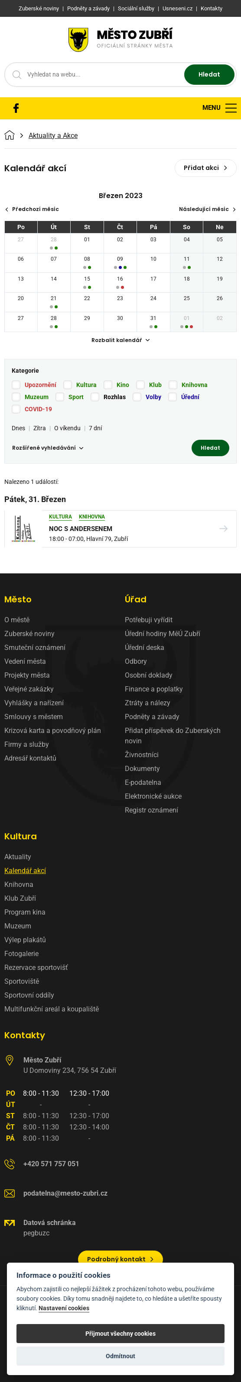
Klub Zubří (20, 898)
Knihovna (195, 384)
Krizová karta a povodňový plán (52, 730)
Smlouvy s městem (33, 717)
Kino (123, 384)
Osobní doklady (149, 675)
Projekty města (27, 675)
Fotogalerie (21, 954)
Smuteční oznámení (34, 647)
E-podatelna (143, 782)
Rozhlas (115, 396)
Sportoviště (21, 981)
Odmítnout (120, 1356)
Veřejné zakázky (29, 689)
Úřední (190, 396)
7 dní (95, 428)
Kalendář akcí (25, 871)
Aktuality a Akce (53, 135)
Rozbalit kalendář (120, 340)
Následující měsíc (207, 209)
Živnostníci (142, 755)
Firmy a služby (26, 744)
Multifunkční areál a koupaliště (51, 1009)
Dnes (18, 428)
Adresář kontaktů (30, 758)
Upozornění (40, 384)
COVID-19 (38, 409)
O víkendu (67, 428)
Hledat (209, 74)
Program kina (25, 912)
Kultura (86, 384)
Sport (76, 396)
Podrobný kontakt (120, 1259)
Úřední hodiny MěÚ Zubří (162, 634)
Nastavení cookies (64, 1308)
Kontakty (24, 1035)
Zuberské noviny (29, 634)
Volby (153, 396)
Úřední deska (144, 647)
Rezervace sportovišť (36, 967)
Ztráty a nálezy (147, 703)
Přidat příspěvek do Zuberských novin (173, 735)
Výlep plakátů (25, 940)
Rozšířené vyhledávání (47, 447)
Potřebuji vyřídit (149, 620)
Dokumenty (142, 769)
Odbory (136, 661)
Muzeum (37, 396)
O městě (16, 620)
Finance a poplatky (154, 689)
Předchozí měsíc (32, 209)
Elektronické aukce (153, 796)
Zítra (39, 428)
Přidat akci (206, 167)
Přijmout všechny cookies (120, 1333)
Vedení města (25, 661)
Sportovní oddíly (29, 995)
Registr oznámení (151, 810)
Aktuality (17, 857)
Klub (155, 384)
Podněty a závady (152, 717)
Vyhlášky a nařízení (34, 703)
